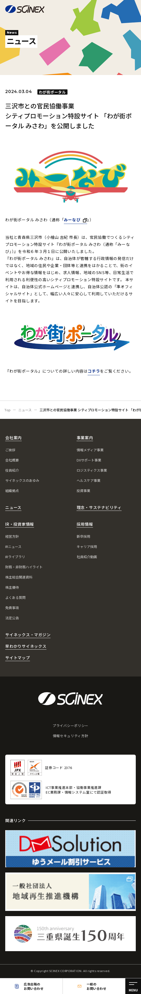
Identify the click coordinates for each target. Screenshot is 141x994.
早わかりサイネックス (26, 646)
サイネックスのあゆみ (22, 480)
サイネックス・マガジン (27, 634)
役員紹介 (12, 470)
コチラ (94, 371)
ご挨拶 (10, 449)
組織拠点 (12, 490)
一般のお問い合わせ (96, 986)
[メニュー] (133, 986)
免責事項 (12, 607)
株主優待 (12, 587)
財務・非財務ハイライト (24, 566)
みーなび (72, 219)
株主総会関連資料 (18, 577)
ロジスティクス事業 (92, 470)
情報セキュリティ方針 (70, 735)
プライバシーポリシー (70, 725)
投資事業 (83, 490)
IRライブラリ (15, 556)
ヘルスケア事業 (88, 480)
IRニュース (13, 546)
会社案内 (13, 437)
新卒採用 (83, 536)
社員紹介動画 (87, 556)
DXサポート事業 (89, 460)
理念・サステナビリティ (99, 507)
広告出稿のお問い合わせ (33, 986)
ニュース (13, 507)
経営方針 (12, 536)
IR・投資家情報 (19, 524)
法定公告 (12, 617)
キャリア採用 (87, 546)
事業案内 (85, 437)
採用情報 (85, 524)
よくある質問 (15, 597)
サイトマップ (17, 657)
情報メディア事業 (90, 449)
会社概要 (12, 460)
